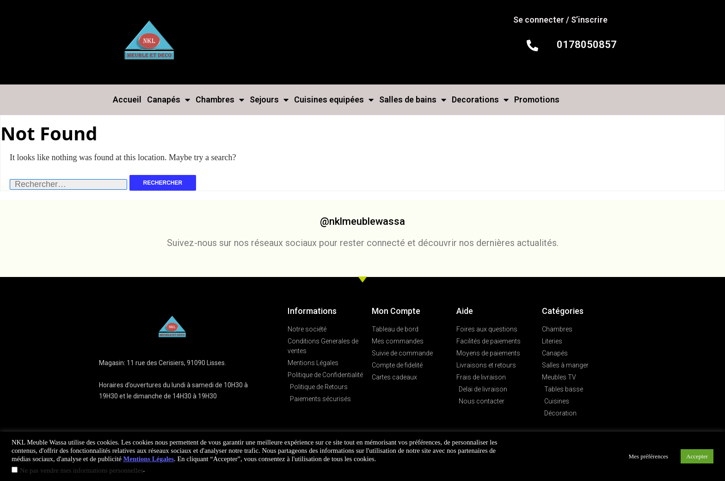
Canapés (168, 99)
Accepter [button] (697, 456)
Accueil (127, 99)
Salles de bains (412, 99)
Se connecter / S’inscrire (560, 19)
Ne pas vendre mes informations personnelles (81, 470)
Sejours (269, 99)
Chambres (220, 99)
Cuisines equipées (334, 99)
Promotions (536, 99)
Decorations (480, 99)
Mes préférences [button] (649, 456)
